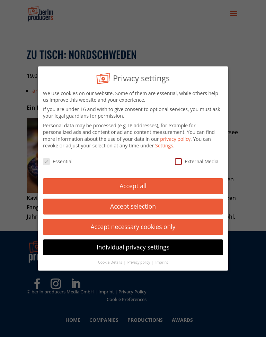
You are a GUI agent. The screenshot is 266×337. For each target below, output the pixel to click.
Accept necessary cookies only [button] (133, 225)
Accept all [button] (133, 185)
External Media (197, 160)
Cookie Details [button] (110, 260)
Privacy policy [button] (139, 260)
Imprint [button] (162, 260)
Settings (164, 144)
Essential (57, 160)
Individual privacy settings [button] (133, 246)
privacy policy (175, 137)
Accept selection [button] (133, 205)
